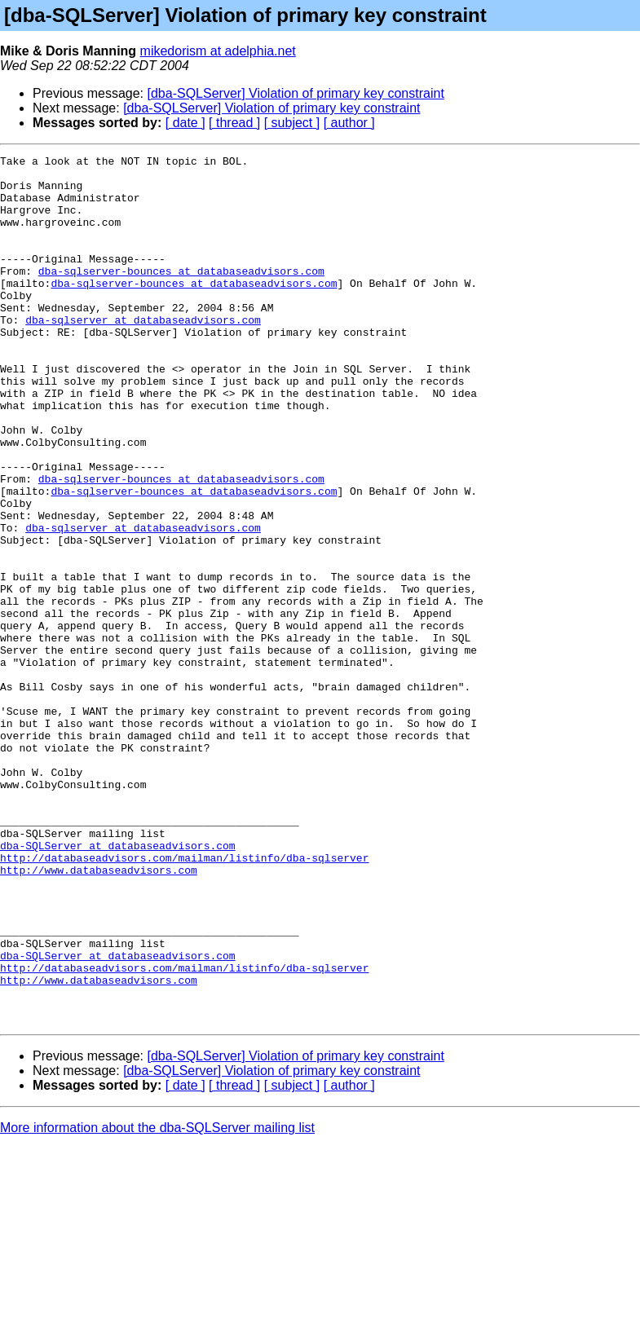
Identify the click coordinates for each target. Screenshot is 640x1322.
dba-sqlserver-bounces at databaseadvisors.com (181, 295)
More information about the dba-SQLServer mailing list (157, 1301)
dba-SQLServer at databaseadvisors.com (118, 984)
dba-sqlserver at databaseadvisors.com (143, 353)
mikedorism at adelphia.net (218, 51)
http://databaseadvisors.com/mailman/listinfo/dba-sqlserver (184, 999)
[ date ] (185, 123)
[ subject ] (292, 123)
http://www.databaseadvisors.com (98, 1014)
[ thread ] (234, 123)
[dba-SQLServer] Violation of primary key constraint (296, 93)
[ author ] (349, 123)
